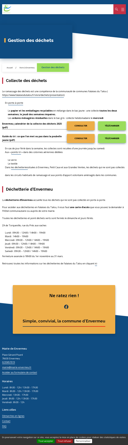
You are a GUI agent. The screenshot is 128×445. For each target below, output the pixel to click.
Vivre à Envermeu (27, 67)
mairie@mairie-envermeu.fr (16, 367)
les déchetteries (19, 167)
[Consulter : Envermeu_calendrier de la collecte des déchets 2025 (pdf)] (81, 125)
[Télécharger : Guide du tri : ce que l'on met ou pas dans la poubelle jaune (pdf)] (112, 138)
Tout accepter (45, 441)
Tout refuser (64, 441)
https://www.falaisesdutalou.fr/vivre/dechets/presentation (33, 95)
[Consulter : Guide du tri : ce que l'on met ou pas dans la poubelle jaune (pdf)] (81, 138)
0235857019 (8, 362)
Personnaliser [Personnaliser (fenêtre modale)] (83, 441)
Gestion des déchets (52, 67)
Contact (6, 421)
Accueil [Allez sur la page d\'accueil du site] (10, 67)
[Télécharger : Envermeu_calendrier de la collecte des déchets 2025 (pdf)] (112, 125)
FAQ (4, 426)
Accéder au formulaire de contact (19, 372)
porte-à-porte (15, 102)
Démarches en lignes (13, 415)
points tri (16, 152)
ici (96, 263)
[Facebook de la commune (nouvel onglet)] (64, 307)
